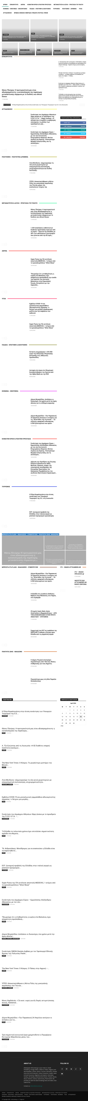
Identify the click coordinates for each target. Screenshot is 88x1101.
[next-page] (6, 150)
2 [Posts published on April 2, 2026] (73, 710)
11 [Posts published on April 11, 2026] (80, 713)
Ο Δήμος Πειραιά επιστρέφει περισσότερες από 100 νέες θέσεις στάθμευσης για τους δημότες (43, 662)
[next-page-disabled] (64, 591)
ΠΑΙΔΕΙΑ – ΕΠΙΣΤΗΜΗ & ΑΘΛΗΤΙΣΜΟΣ (40, 8)
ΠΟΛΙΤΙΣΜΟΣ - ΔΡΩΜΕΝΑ (7, 784)
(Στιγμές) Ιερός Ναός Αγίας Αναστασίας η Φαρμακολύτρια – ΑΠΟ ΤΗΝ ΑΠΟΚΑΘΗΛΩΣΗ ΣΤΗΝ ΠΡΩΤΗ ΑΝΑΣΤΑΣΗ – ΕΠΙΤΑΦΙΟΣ (44, 614)
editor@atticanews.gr (36, 1086)
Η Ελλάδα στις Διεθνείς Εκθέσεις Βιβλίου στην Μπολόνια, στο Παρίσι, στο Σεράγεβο (43, 595)
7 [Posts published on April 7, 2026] (66, 713)
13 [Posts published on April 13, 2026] (62, 716)
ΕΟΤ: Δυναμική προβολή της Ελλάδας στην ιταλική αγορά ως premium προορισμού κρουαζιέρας (41, 514)
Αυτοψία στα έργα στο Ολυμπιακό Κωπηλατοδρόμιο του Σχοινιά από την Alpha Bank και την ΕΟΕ (41, 372)
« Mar (61, 726)
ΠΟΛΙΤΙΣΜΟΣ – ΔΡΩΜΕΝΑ (69, 8)
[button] (68, 1)
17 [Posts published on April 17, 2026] (77, 716)
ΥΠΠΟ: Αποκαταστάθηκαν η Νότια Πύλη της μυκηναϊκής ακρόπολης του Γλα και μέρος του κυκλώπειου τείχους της (41, 184)
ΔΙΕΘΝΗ (61, 34)
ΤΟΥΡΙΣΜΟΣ (56, 8)
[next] (83, 105)
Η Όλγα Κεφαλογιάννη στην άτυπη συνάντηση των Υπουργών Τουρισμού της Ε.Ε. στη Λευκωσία (40, 105)
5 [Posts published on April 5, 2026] (84, 710)
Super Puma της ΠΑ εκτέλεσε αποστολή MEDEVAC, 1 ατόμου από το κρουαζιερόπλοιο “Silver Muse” (43, 261)
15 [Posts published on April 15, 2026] (70, 716)
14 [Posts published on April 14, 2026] (66, 716)
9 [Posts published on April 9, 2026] (73, 713)
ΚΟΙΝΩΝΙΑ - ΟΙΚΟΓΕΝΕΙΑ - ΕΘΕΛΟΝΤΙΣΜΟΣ (10, 938)
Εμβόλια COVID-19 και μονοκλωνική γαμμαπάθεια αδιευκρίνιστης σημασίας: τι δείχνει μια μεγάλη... (28, 798)
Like (84, 122)
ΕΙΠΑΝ (33, 33)
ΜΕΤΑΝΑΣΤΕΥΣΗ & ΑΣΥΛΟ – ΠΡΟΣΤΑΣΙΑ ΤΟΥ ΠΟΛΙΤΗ (68, 4)
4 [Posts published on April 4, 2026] (80, 710)
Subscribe (82, 137)
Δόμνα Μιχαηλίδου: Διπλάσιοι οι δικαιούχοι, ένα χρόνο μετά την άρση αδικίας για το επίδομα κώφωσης (44, 401)
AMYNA (23, 4)
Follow (83, 126)
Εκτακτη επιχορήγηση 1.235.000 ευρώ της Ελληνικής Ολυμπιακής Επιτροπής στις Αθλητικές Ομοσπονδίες (41, 354)
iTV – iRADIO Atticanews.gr (79, 573)
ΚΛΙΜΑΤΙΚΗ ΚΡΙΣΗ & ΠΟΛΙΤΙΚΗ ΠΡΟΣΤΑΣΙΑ (39, 4)
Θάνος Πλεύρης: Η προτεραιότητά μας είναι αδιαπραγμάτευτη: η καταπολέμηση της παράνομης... (28, 730)
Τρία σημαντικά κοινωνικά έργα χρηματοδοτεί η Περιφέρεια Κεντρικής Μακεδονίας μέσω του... (26, 1036)
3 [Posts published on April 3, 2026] (77, 710)
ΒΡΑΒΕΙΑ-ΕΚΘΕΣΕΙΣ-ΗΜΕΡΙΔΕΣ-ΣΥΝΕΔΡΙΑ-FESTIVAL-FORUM (31, 13)
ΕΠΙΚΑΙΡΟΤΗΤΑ (14, 4)
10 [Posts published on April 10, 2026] (77, 713)
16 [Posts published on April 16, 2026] (74, 716)
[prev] (81, 105)
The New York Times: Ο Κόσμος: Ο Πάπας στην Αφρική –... (25, 968)
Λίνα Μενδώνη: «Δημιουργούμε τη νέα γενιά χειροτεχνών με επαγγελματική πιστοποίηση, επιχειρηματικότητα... (27, 781)
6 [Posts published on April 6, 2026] (62, 713)
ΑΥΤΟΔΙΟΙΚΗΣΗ (7, 13)
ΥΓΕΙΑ (80, 8)
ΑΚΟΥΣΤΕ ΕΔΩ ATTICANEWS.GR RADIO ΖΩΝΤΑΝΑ (81, 582)
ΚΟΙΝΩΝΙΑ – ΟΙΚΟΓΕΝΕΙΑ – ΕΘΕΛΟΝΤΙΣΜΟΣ (15, 8)
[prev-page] (3, 150)
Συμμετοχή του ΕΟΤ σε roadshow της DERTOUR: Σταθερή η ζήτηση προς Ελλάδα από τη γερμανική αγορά (44, 632)
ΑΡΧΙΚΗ (5, 4)
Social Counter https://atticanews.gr (71, 117)
